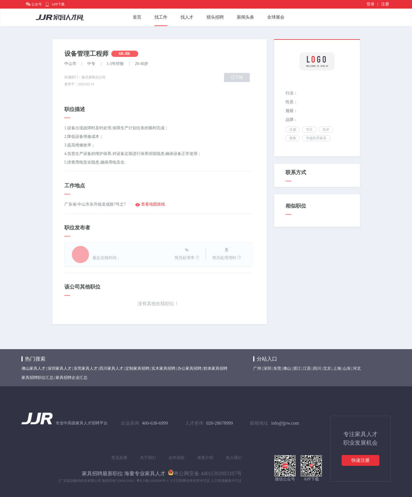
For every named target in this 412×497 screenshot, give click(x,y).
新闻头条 (245, 17)
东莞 (277, 368)
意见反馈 (119, 458)
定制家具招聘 (137, 368)
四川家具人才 (111, 368)
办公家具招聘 (189, 368)
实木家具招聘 (163, 368)
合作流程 (177, 458)
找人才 (187, 17)
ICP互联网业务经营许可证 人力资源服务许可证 (206, 481)
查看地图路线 (153, 204)
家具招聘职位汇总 (37, 377)
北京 (327, 368)
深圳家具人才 (59, 368)
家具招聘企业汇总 (72, 377)
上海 (337, 368)
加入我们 (234, 458)
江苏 (307, 368)
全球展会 (275, 17)
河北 (357, 368)
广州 (257, 368)
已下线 (237, 77)
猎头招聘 (215, 17)
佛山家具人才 (33, 368)
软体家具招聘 (215, 368)
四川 (317, 368)
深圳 (267, 368)
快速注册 (360, 460)
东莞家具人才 (86, 368)
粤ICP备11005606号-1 (152, 481)
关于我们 (148, 458)
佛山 (287, 368)
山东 (347, 368)
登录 (371, 4)
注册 (385, 4)
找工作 (160, 17)
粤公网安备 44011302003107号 (205, 472)
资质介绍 (205, 458)
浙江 (297, 368)
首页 (137, 17)
